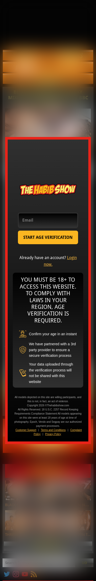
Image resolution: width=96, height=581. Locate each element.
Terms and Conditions (53, 430)
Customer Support (25, 430)
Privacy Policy (53, 434)
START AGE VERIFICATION (48, 237)
